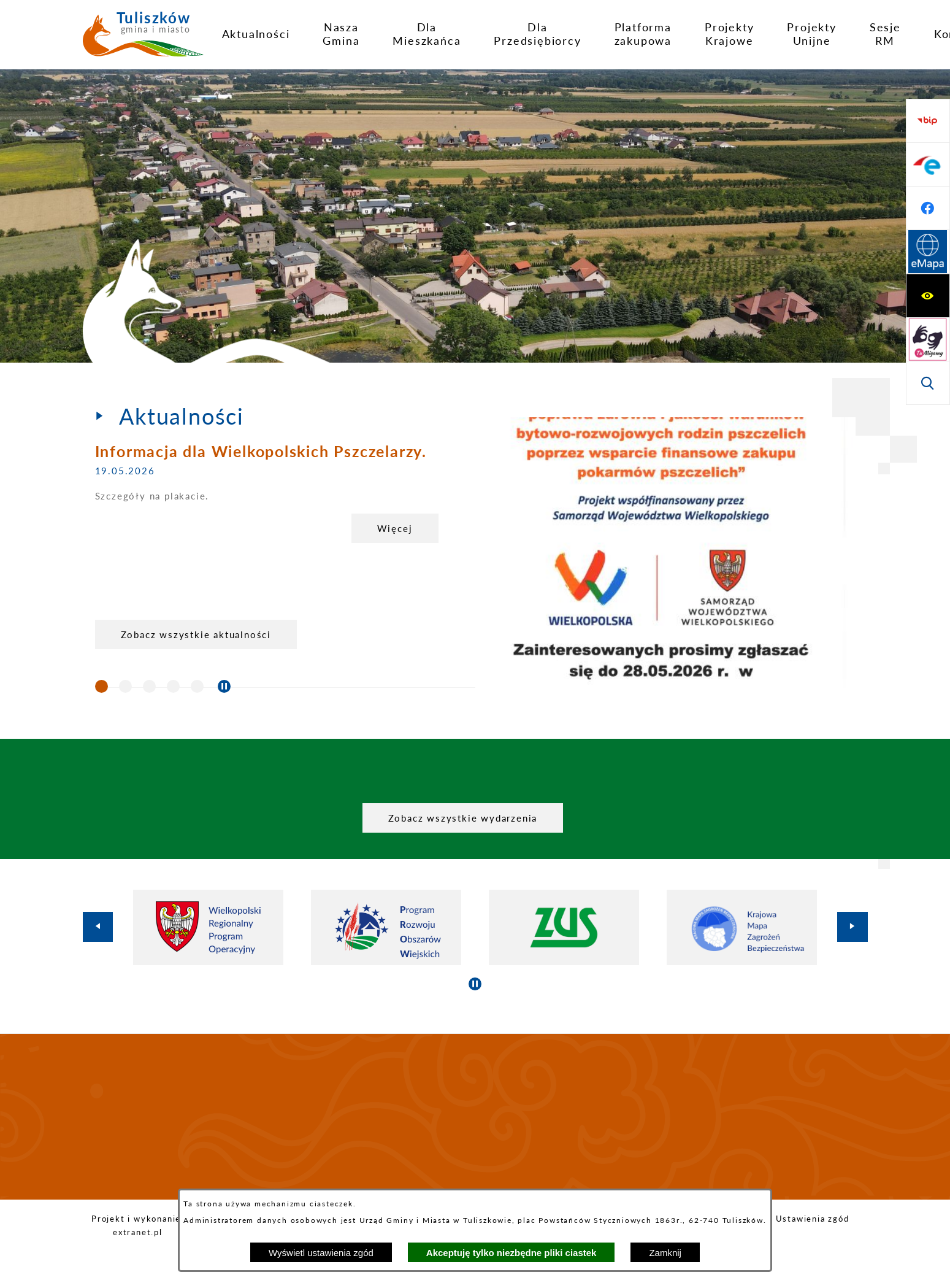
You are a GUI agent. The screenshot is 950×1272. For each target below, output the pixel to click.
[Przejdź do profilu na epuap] (927, 295)
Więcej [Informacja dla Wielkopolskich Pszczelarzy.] (395, 528)
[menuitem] (256, 34)
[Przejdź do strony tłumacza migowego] (927, 164)
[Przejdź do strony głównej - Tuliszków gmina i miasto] (143, 39)
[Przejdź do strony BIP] (927, 252)
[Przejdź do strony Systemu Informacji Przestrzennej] (927, 382)
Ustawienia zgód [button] (812, 1219)
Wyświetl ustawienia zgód (321, 1252)
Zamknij (665, 1252)
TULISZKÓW (475, 1117)
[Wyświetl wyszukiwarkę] (927, 208)
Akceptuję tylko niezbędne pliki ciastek (511, 1252)
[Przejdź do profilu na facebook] (927, 339)
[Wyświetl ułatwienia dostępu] (927, 120)
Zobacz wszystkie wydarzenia (463, 817)
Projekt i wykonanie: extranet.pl (137, 1225)
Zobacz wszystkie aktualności (196, 634)
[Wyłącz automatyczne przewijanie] (224, 686)
